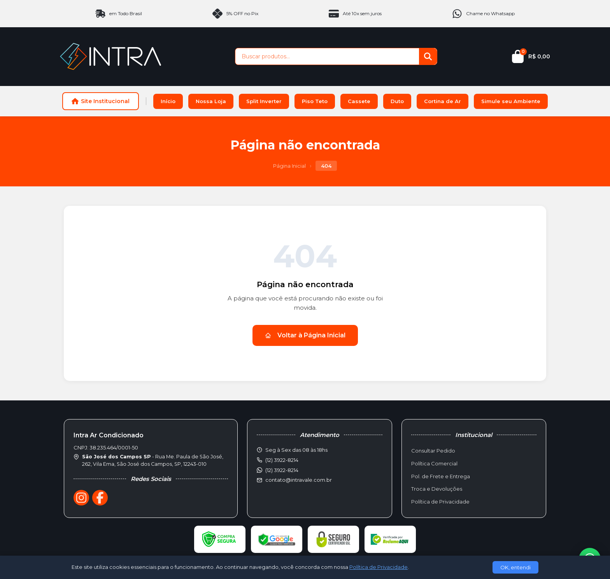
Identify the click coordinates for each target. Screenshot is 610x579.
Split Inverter (264, 101)
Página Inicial (289, 166)
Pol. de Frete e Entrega (440, 476)
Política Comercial (434, 463)
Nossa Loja (211, 101)
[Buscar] (428, 56)
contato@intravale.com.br (298, 480)
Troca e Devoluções (436, 489)
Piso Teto (315, 101)
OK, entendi (515, 567)
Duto (397, 101)
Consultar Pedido (433, 450)
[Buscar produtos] (327, 56)
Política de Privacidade (440, 501)
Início (168, 101)
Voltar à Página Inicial (305, 335)
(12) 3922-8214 (281, 470)
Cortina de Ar (442, 101)
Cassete (359, 101)
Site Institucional (101, 101)
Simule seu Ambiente (510, 101)
